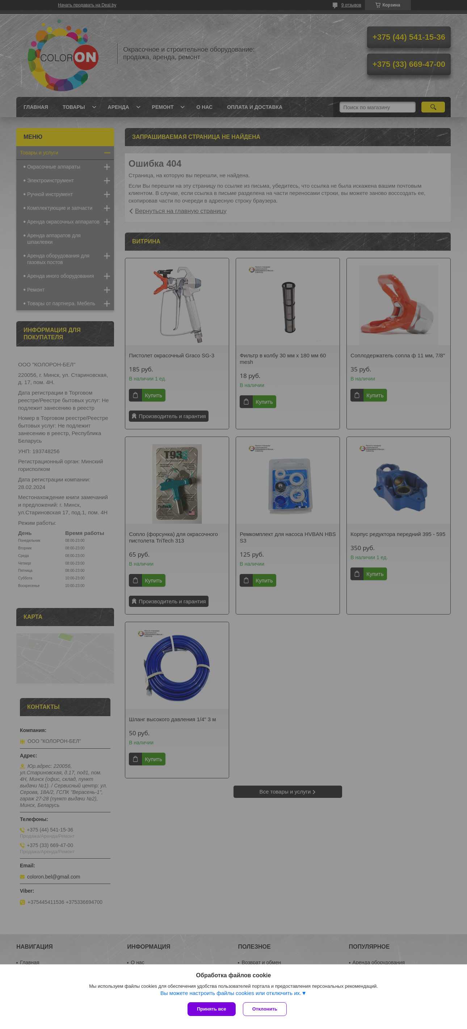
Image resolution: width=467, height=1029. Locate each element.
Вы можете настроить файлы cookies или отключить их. (230, 993)
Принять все (211, 1009)
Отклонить (264, 1009)
